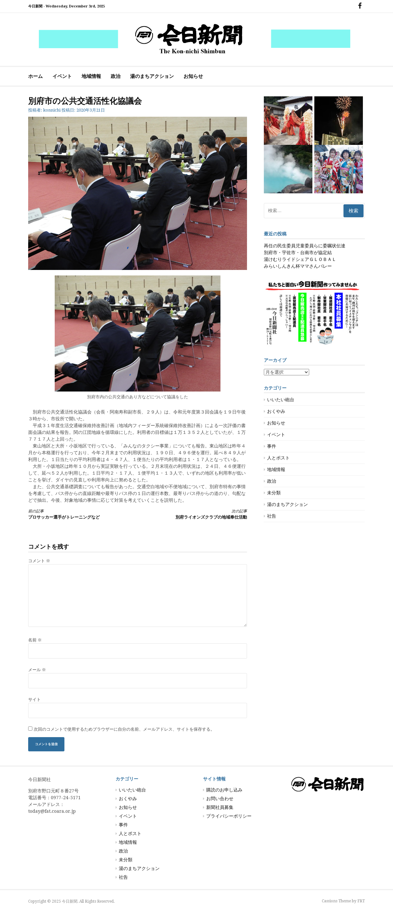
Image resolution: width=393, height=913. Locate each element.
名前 (35, 640)
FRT (361, 901)
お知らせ (193, 76)
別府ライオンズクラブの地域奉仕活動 (198, 514)
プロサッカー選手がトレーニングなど (77, 514)
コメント (39, 560)
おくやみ (276, 411)
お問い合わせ (219, 798)
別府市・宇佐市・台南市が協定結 (298, 252)
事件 (271, 446)
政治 (115, 76)
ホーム (35, 76)
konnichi (52, 110)
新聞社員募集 (219, 807)
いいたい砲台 (280, 399)
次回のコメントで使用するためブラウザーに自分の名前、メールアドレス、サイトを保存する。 (124, 729)
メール (37, 669)
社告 (271, 516)
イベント (62, 76)
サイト (34, 699)
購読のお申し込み (224, 789)
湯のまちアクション (152, 76)
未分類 (274, 492)
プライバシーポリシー (229, 816)
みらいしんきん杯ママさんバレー (298, 266)
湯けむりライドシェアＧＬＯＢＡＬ (300, 259)
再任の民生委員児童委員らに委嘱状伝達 (304, 245)
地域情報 (91, 76)
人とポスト (278, 457)
